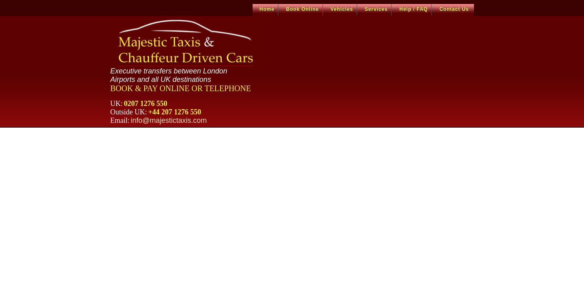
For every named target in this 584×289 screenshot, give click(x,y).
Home (266, 9)
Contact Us (454, 9)
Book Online (302, 9)
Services (376, 9)
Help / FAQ (413, 9)
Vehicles (342, 9)
